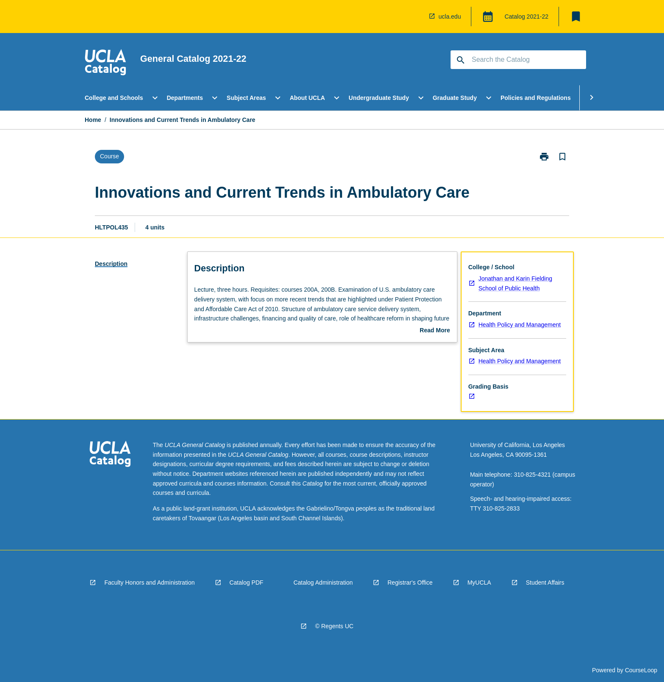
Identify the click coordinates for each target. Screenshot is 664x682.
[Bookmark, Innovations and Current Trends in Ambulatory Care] (562, 156)
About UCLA (307, 97)
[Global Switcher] (488, 16)
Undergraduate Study (379, 97)
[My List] (576, 16)
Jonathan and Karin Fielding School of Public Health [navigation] (515, 283)
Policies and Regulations (536, 97)
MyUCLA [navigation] (479, 582)
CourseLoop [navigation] (641, 670)
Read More (435, 331)
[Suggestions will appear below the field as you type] (519, 59)
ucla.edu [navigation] (450, 16)
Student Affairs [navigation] (545, 582)
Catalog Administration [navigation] (323, 582)
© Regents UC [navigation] (334, 626)
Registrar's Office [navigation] (410, 582)
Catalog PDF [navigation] (246, 582)
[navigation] (417, 16)
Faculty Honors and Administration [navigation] (149, 582)
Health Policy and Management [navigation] (520, 324)
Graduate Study (455, 97)
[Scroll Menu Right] (591, 97)
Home (93, 119)
